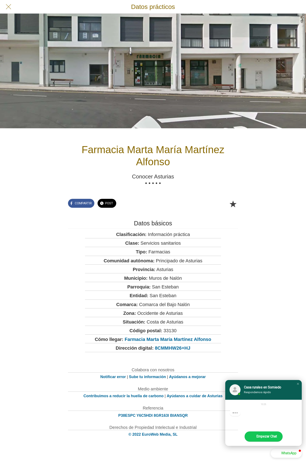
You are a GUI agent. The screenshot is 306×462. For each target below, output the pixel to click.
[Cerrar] (8, 6)
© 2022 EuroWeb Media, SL (153, 434)
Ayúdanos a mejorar (187, 377)
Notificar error (113, 377)
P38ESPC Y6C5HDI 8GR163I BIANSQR (153, 415)
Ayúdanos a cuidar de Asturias (195, 396)
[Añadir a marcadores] (233, 204)
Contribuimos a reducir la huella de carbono (124, 396)
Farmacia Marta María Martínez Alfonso (168, 339)
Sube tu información (147, 377)
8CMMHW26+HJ (172, 348)
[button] (298, 384)
